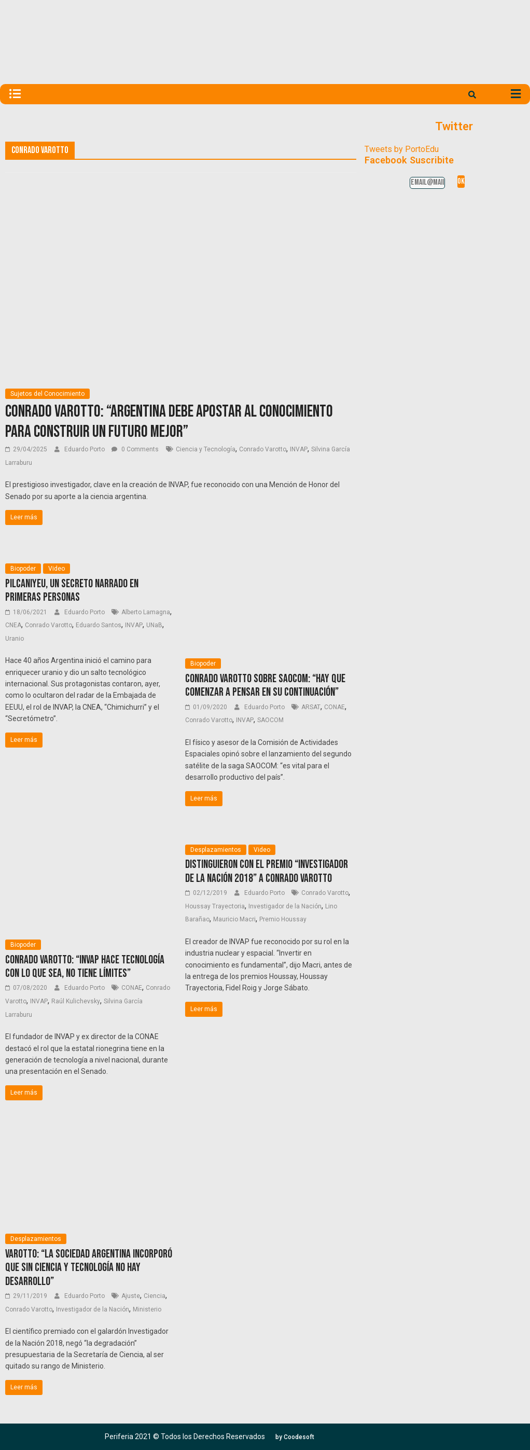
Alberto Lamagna (145, 612)
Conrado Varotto (262, 449)
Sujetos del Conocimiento (47, 393)
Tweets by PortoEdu (402, 149)
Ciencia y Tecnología (205, 449)
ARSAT (310, 707)
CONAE (334, 707)
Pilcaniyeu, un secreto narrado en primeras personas (71, 590)
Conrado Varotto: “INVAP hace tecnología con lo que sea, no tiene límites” (84, 967)
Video (56, 568)
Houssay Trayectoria (215, 906)
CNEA (13, 625)
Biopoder (23, 568)
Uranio (14, 638)
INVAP (299, 449)
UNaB (154, 625)
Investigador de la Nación (285, 906)
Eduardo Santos (98, 625)
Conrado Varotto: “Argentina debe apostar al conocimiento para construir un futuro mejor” (169, 421)
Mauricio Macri (234, 919)
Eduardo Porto (85, 449)
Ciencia (154, 1296)
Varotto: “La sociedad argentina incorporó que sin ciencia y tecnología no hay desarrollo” (88, 1268)
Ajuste (130, 1296)
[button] (295, 1437)
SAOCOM (270, 720)
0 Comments (135, 449)
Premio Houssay (282, 919)
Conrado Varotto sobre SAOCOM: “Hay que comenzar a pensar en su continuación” (265, 685)
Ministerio (147, 1309)
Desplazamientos (215, 849)
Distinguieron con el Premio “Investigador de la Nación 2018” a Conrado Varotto (266, 871)
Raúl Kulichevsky (75, 1001)
